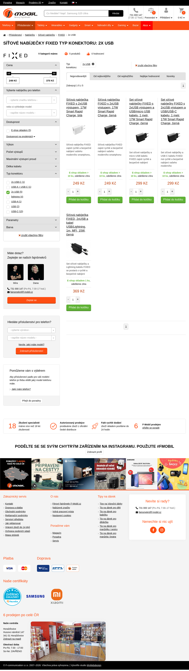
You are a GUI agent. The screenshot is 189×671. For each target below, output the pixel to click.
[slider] (9, 73)
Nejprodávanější (78, 76)
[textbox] (32, 100)
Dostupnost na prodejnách (19, 136)
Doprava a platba (14, 507)
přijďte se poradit (150, 427)
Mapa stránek (12, 535)
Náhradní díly (104, 25)
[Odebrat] (88, 64)
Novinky (171, 76)
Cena (9, 65)
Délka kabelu (14, 166)
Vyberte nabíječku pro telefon (23, 90)
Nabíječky (30, 35)
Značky (52, 2)
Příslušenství (24, 25)
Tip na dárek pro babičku (108, 513)
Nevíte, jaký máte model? (31, 344)
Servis (55, 540)
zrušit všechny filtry (31, 235)
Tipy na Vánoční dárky (111, 503)
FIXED (61, 35)
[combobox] (31, 100)
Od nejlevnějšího (102, 76)
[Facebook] (153, 530)
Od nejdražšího (125, 76)
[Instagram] (162, 530)
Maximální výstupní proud (21, 159)
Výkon (10, 144)
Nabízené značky (61, 507)
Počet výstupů (14, 151)
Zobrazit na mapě (12, 639)
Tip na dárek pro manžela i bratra (108, 535)
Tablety (41, 25)
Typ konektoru (14, 173)
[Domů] (4, 35)
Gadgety (73, 25)
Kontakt (63, 2)
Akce (146, 25)
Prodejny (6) (35, 2)
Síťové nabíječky (46, 35)
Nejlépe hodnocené (150, 76)
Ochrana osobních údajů (17, 531)
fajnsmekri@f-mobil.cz (20, 292)
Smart (88, 25)
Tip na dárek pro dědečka (108, 520)
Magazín (20, 2)
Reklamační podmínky (16, 515)
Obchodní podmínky (15, 511)
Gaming (122, 25)
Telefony (6, 25)
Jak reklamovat (13, 523)
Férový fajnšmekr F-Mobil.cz (66, 503)
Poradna (7, 2)
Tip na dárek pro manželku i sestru (108, 528)
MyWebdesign (94, 665)
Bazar (136, 25)
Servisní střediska (14, 519)
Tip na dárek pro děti (110, 507)
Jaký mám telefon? (21, 389)
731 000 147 (26, 288)
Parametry (12, 220)
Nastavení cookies (61, 515)
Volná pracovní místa (63, 511)
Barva (9, 227)
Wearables (57, 25)
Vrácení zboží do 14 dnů (17, 527)
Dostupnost (13, 122)
